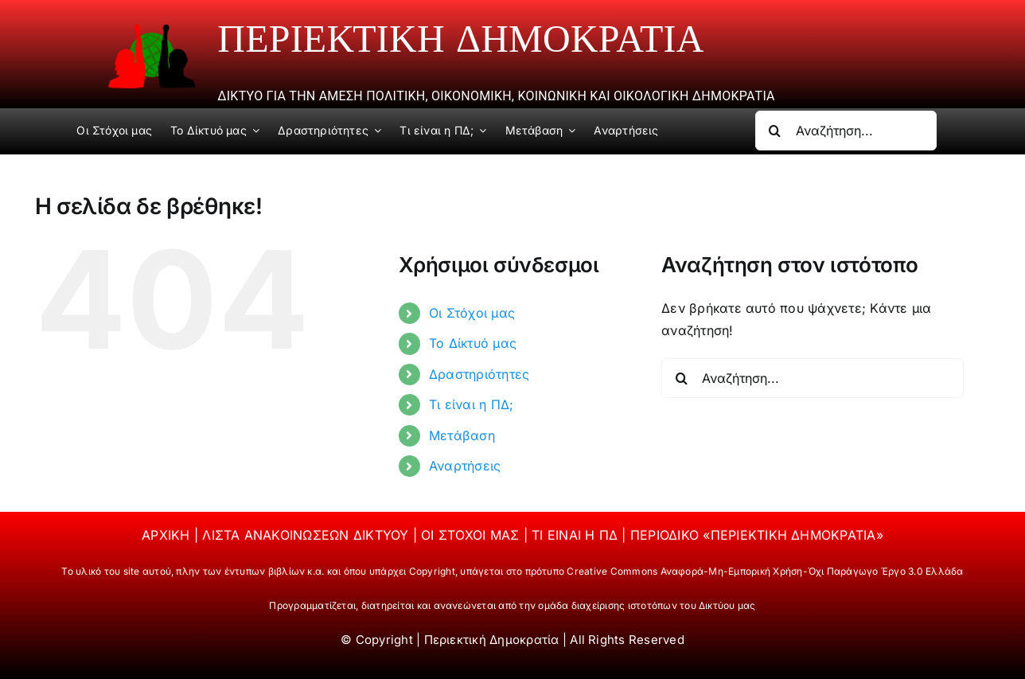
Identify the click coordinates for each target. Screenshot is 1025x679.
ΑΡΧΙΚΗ (168, 535)
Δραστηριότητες (479, 374)
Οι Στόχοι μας (472, 313)
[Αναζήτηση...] (846, 130)
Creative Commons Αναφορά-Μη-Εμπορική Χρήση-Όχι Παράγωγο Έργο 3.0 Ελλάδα (765, 571)
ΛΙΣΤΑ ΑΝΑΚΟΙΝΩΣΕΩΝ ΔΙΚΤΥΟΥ (307, 535)
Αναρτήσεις (465, 466)
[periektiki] (151, 30)
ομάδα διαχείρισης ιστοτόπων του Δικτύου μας (646, 605)
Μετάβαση (462, 435)
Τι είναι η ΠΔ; (471, 404)
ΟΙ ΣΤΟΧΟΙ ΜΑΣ (472, 535)
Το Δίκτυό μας (472, 343)
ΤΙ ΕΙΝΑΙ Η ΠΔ (577, 535)
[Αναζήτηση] (775, 130)
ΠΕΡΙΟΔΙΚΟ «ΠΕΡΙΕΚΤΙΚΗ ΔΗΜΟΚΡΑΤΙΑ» (756, 535)
